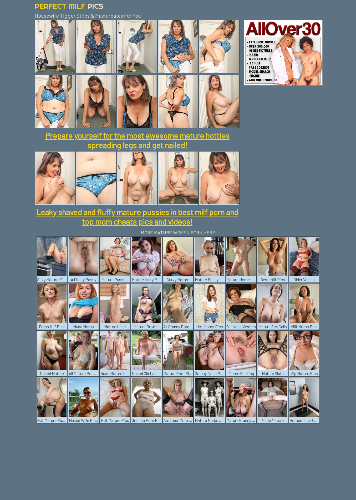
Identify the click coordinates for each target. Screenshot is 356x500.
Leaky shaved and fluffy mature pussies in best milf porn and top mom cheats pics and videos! (137, 216)
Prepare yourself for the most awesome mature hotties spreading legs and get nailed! (137, 140)
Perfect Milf (69, 6)
